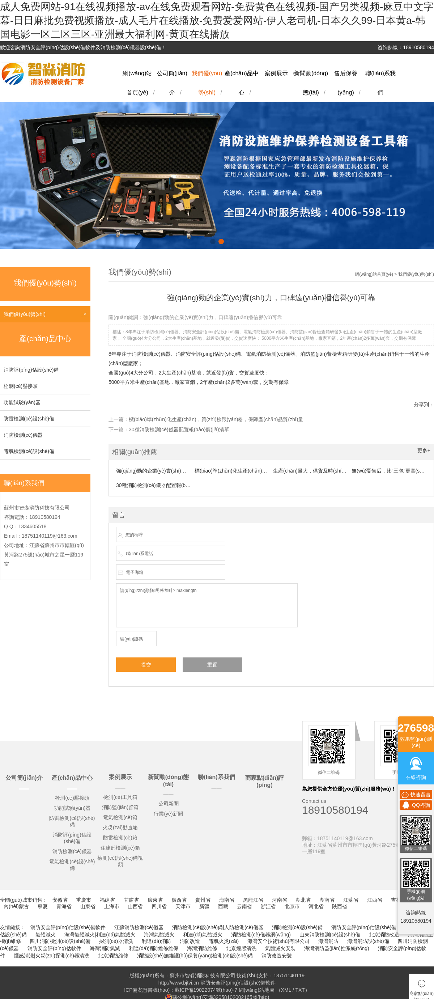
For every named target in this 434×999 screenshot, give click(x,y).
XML (286, 990)
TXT (300, 990)
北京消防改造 (384, 934)
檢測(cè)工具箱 (120, 797)
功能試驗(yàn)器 (22, 402)
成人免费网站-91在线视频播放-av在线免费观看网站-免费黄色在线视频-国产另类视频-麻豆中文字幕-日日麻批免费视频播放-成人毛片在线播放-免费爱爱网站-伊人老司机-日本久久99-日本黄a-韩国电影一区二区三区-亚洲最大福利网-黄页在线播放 (217, 20)
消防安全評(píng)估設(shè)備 (363, 927)
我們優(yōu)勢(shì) (25, 314)
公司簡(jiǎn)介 (23, 778)
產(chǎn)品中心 (72, 778)
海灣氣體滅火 (159, 934)
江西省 (374, 900)
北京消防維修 (113, 955)
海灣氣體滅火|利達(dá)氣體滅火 (100, 934)
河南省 (279, 900)
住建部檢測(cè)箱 (120, 848)
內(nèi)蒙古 (16, 906)
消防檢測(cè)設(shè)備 (297, 927)
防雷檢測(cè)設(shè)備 (29, 419)
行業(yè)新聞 (168, 814)
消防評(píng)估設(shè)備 (31, 370)
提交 (146, 665)
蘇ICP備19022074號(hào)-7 (206, 990)
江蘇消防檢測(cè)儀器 (138, 927)
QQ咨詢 (416, 805)
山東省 (87, 906)
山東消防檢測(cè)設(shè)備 (329, 934)
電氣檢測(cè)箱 (120, 817)
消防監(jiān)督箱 (120, 807)
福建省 (107, 900)
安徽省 (60, 900)
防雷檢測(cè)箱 (120, 838)
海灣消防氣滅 (105, 948)
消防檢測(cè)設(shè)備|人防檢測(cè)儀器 (217, 927)
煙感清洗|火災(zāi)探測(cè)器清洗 (51, 955)
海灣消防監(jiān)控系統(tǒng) (336, 948)
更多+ (423, 450)
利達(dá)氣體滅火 (202, 934)
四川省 (159, 906)
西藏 (223, 906)
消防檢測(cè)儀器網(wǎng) (261, 934)
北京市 (292, 906)
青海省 (64, 906)
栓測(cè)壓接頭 (21, 386)
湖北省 (303, 900)
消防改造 (190, 941)
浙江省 (268, 906)
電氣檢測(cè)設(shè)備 (29, 451)
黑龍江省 (253, 900)
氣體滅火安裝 (280, 948)
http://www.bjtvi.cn (178, 983)
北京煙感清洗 (241, 948)
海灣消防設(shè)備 (368, 941)
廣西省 (179, 900)
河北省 (316, 906)
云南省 (244, 906)
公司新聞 (168, 804)
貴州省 (202, 900)
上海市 (111, 906)
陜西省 (339, 906)
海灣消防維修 (202, 948)
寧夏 (43, 906)
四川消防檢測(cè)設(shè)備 (60, 941)
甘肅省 (131, 900)
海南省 (226, 900)
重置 (212, 665)
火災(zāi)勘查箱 (120, 827)
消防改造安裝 (276, 955)
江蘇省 (350, 900)
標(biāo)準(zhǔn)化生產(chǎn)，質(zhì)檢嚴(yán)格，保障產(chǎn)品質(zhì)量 (216, 419)
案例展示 (276, 73)
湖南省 (327, 900)
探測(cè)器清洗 (116, 941)
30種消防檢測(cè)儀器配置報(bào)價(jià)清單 (179, 429)
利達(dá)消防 (156, 941)
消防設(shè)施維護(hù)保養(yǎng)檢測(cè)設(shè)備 (195, 955)
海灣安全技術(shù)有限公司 (278, 941)
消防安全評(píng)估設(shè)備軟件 (68, 927)
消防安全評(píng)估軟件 (54, 948)
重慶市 (83, 900)
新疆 (204, 906)
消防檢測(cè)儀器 (23, 435)
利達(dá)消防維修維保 (153, 948)
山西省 (135, 906)
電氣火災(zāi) (224, 941)
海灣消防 (328, 941)
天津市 (183, 906)
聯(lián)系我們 (216, 777)
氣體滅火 (45, 934)
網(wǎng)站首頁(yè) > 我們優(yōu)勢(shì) (394, 274)
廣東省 (155, 900)
